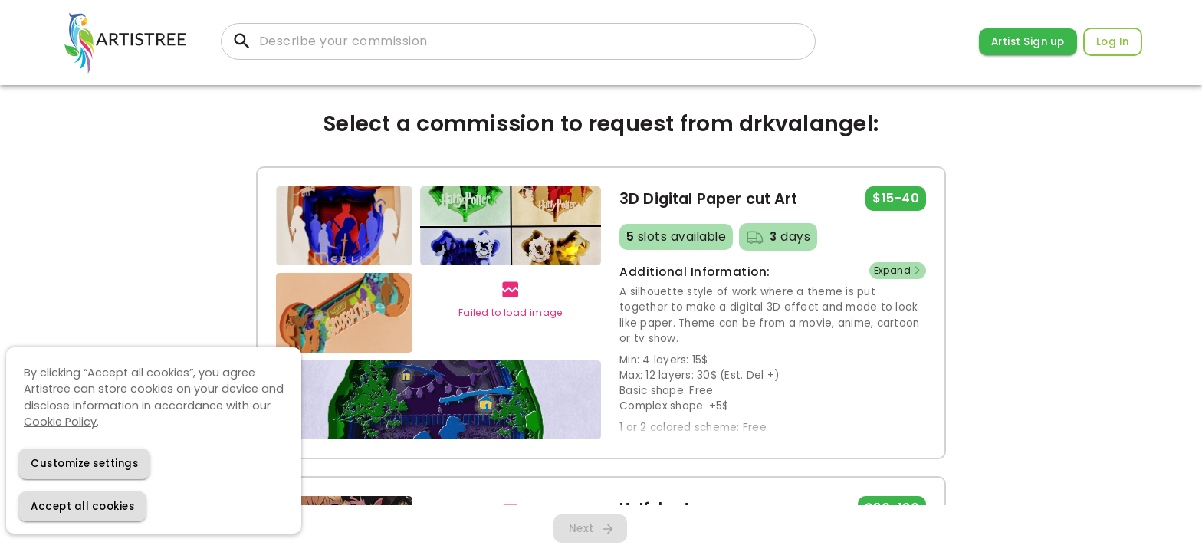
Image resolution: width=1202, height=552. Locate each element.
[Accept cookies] (82, 506)
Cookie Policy (60, 421)
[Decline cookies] (84, 463)
